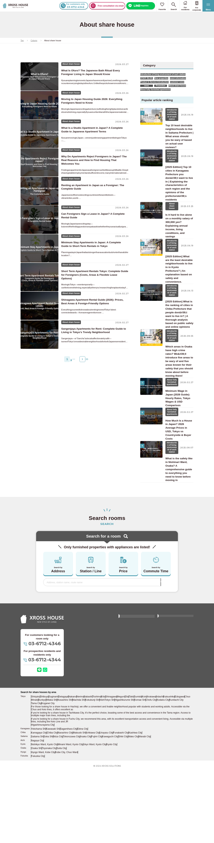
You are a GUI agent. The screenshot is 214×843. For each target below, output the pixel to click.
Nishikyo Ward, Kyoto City (43, 817)
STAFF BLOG (149, 80)
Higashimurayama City (42, 799)
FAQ (162, 696)
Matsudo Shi (78, 806)
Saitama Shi (37, 809)
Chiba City (51, 806)
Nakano (73, 773)
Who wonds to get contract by (175, 711)
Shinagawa (115, 773)
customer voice (150, 96)
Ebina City (81, 802)
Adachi (168, 773)
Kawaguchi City (110, 809)
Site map (125, 730)
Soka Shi (48, 809)
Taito (137, 773)
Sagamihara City (67, 802)
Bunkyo (49, 776)
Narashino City (64, 806)
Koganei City (48, 780)
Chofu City (156, 776)
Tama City (36, 780)
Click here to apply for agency (175, 719)
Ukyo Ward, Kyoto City (90, 817)
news (167, 96)
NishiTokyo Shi (113, 776)
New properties (169, 80)
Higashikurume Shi (130, 776)
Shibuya (44, 773)
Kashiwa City (133, 806)
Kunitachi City (182, 776)
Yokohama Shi (38, 802)
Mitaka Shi (59, 776)
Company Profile (168, 730)
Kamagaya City (39, 806)
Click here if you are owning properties (135, 721)
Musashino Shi (72, 776)
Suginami (54, 773)
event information (151, 85)
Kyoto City (107, 817)
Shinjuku (36, 773)
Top (22, 40)
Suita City (61, 820)
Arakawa (159, 773)
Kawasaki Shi (52, 802)
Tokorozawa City (71, 809)
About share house (152, 101)
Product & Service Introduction (157, 91)
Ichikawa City (92, 806)
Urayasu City (105, 806)
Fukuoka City (38, 827)
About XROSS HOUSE (132, 696)
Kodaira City (168, 776)
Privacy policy (127, 738)
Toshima (99, 773)
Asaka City (85, 809)
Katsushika (177, 773)
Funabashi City (119, 806)
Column (34, 40)
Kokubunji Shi (99, 776)
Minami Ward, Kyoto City (68, 817)
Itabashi (90, 773)
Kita (106, 773)
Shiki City (123, 809)
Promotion (183, 96)
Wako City (133, 809)
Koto (151, 773)
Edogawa (188, 773)
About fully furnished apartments (158, 106)
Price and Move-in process (134, 703)
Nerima (82, 773)
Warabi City (144, 809)
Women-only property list (133, 711)
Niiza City (58, 809)
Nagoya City (37, 813)
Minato (41, 776)
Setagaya (64, 773)
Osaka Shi (36, 820)
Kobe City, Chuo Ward (64, 824)
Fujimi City (96, 809)
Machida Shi (85, 776)
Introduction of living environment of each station (165, 75)
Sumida (144, 773)
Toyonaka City (49, 820)
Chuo (34, 776)
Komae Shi (145, 776)
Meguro (125, 773)
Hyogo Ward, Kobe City (42, 824)
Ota (131, 773)
